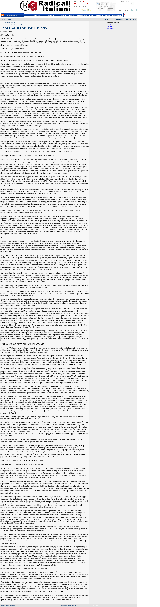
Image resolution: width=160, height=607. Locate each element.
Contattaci (116, 15)
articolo (109, 24)
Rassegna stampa (102, 15)
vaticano (109, 26)
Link (91, 15)
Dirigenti (63, 15)
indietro (95, 605)
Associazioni (81, 15)
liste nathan (110, 28)
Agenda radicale (127, 15)
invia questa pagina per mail (69, 605)
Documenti (52, 15)
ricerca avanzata (123, 7)
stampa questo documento (8, 605)
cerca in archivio (6, 19)
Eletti (71, 15)
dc (107, 31)
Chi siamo (39, 15)
